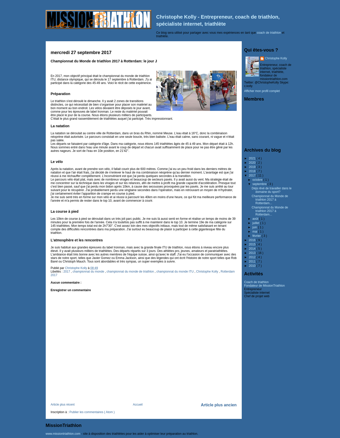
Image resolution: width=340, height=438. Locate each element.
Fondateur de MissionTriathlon (264, 285)
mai (255, 231)
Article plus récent (63, 404)
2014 (252, 248)
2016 (252, 240)
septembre (259, 184)
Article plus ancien (218, 405)
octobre (257, 180)
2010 (252, 266)
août (255, 219)
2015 (252, 244)
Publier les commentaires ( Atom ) (92, 412)
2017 (67, 271)
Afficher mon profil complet (262, 91)
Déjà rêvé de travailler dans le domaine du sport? (272, 190)
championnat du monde (89, 271)
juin (255, 227)
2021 (252, 158)
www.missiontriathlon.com (63, 433)
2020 (252, 162)
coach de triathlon (269, 32)
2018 (252, 171)
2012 (252, 257)
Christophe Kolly (207, 271)
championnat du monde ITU (175, 271)
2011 (252, 261)
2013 (252, 253)
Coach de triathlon (256, 282)
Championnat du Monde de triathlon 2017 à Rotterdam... (270, 199)
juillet (256, 223)
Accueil (138, 404)
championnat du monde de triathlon (131, 271)
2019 (252, 167)
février (257, 236)
